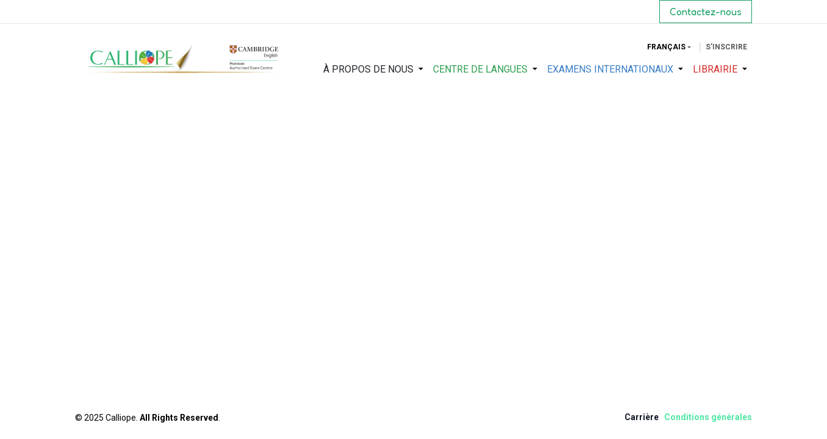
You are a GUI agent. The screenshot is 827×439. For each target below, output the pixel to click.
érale (736, 417)
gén (718, 417)
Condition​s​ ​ (687, 417)
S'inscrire (726, 47)
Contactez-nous (706, 11)
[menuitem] (373, 69)
